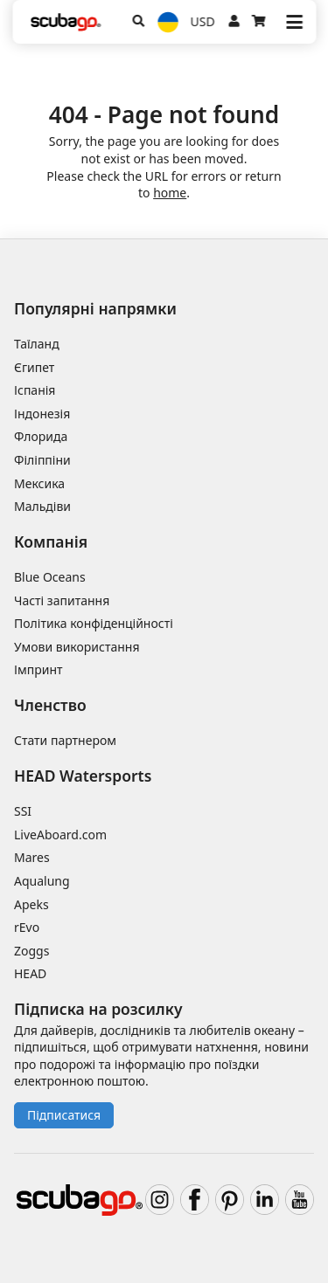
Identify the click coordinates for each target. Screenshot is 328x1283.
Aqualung (42, 881)
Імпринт (38, 669)
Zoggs (31, 950)
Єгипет (34, 367)
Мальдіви (42, 506)
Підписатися (64, 1115)
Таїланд (36, 343)
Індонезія (42, 413)
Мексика (39, 483)
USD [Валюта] (203, 21)
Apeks (31, 904)
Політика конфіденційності (93, 623)
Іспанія (34, 390)
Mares (32, 857)
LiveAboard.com (60, 834)
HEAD (30, 973)
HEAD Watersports (82, 775)
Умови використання (77, 646)
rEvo (26, 927)
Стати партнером (65, 740)
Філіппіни (42, 460)
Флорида (40, 436)
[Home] (66, 22)
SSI (22, 811)
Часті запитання (61, 600)
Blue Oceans (50, 577)
